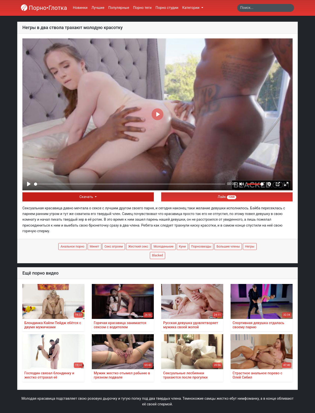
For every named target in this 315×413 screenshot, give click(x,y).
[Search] (265, 8)
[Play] (29, 184)
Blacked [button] (157, 255)
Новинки (80, 8)
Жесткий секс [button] (138, 246)
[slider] (129, 184)
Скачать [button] (86, 197)
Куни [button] (182, 246)
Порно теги (142, 8)
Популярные (118, 8)
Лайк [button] (227, 197)
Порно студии (167, 8)
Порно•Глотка (44, 7)
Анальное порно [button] (72, 246)
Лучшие (98, 8)
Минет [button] (94, 246)
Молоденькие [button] (163, 246)
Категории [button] (191, 8)
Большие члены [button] (228, 246)
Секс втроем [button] (113, 246)
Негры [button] (249, 246)
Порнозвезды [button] (201, 246)
